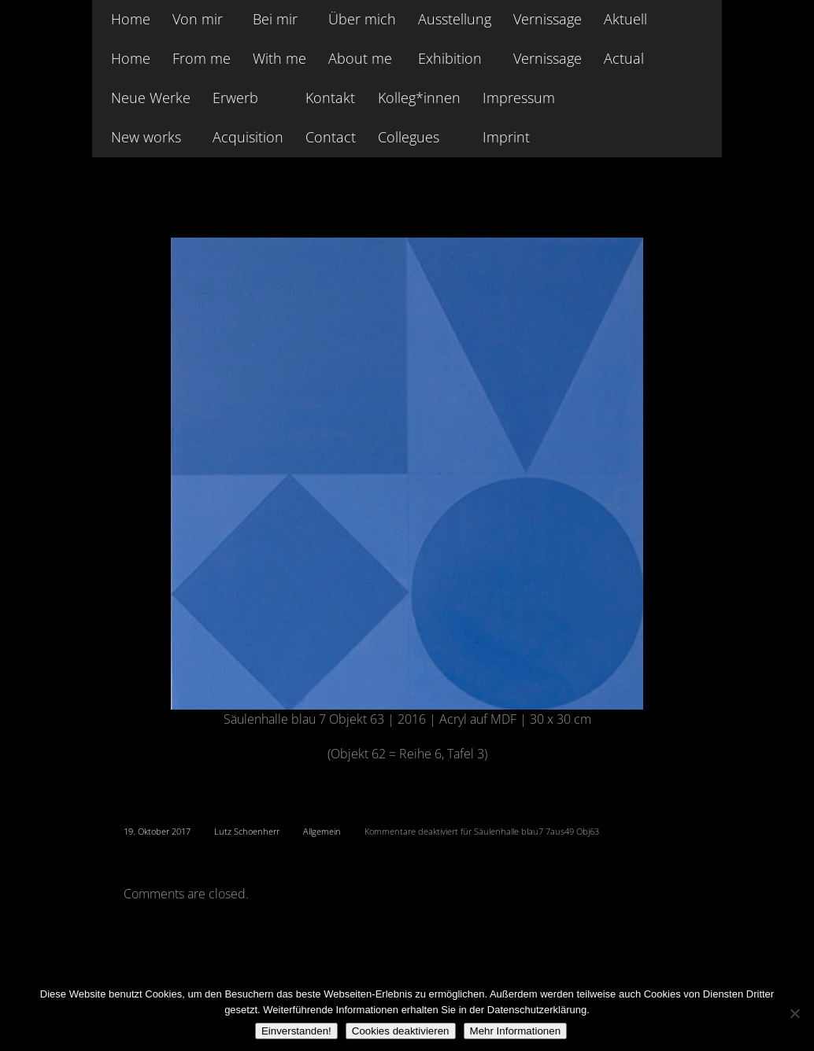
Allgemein (322, 831)
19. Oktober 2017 (157, 831)
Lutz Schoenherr (246, 831)
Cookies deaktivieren (401, 1031)
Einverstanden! (296, 1031)
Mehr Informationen (515, 1031)
